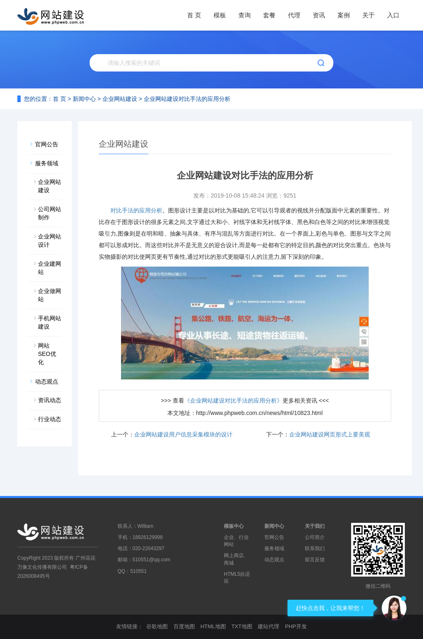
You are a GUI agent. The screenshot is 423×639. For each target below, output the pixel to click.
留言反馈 (315, 560)
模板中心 (234, 526)
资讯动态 (49, 400)
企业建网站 (49, 267)
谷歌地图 (157, 626)
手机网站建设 (49, 322)
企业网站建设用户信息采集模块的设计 (183, 434)
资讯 (319, 15)
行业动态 (49, 419)
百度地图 (184, 626)
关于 (368, 15)
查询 (244, 15)
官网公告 (46, 144)
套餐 (269, 15)
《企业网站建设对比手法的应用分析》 (233, 400)
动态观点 (46, 381)
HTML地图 (213, 626)
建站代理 (268, 626)
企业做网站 (49, 295)
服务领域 (46, 163)
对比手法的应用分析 (136, 210)
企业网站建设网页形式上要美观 (329, 434)
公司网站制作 (49, 213)
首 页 (194, 15)
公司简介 (315, 537)
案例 (343, 15)
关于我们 (315, 526)
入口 (393, 15)
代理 (294, 15)
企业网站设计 (49, 240)
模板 (220, 15)
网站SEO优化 (47, 353)
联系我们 (315, 548)
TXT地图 (241, 626)
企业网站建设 (119, 98)
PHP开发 (296, 626)
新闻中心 (84, 98)
